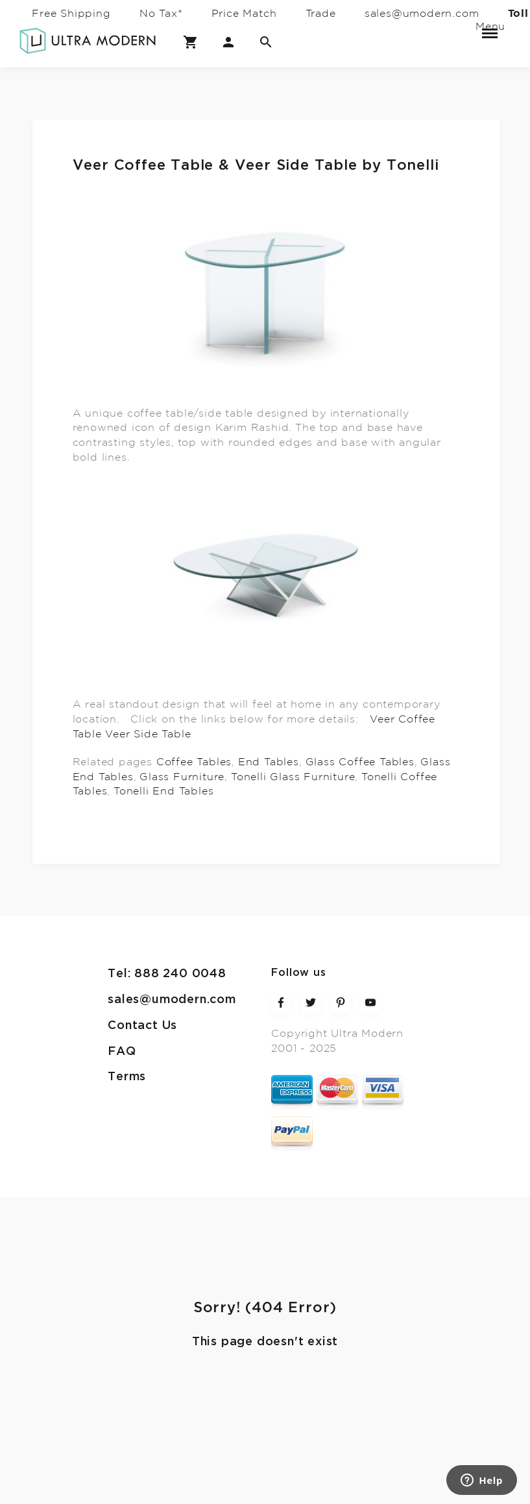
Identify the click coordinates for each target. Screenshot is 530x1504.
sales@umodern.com (422, 13)
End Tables (268, 762)
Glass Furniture (181, 776)
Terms (127, 1076)
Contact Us (142, 1025)
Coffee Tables (194, 762)
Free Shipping (71, 13)
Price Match (244, 13)
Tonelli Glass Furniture (293, 776)
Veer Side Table (148, 734)
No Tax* (161, 13)
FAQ (122, 1051)
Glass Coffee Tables (360, 762)
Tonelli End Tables (163, 791)
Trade (321, 13)
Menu (490, 27)
